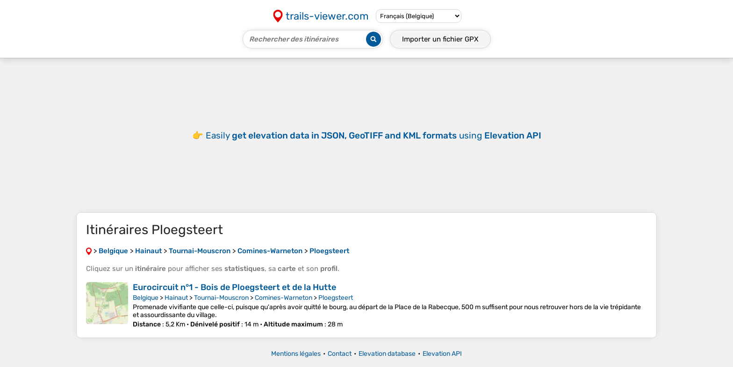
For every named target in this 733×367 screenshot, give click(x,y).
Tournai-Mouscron (221, 298)
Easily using (373, 135)
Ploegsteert (335, 298)
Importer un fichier (440, 39)
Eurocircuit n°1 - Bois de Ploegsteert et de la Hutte (234, 287)
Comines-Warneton (283, 298)
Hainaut (176, 298)
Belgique (145, 298)
